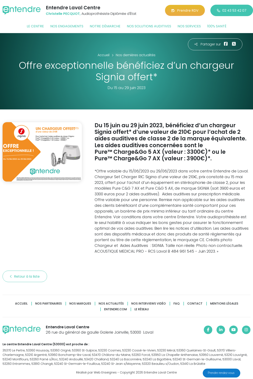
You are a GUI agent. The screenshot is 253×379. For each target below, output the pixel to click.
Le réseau (141, 309)
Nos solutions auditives (149, 26)
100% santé (216, 26)
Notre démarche (105, 26)
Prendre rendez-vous (221, 373)
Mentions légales (224, 303)
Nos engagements (66, 26)
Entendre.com (115, 309)
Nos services (189, 26)
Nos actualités (111, 303)
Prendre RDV (184, 10)
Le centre (35, 26)
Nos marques (80, 303)
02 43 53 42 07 (231, 10)
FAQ (176, 303)
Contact (195, 303)
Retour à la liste (25, 276)
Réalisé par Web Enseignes (96, 372)
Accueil (21, 303)
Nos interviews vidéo (148, 303)
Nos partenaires (48, 303)
